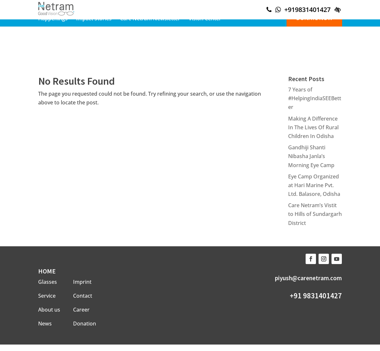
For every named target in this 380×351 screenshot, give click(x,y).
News (45, 323)
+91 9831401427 (316, 295)
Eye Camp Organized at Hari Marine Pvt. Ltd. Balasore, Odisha (314, 185)
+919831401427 (307, 9)
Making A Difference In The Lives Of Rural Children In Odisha (313, 127)
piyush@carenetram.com (308, 278)
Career (81, 309)
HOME (47, 271)
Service (47, 295)
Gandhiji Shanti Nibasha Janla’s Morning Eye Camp (311, 156)
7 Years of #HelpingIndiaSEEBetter (314, 98)
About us (49, 309)
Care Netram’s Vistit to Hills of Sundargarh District (315, 214)
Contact (82, 295)
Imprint (82, 281)
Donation (84, 323)
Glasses (47, 281)
